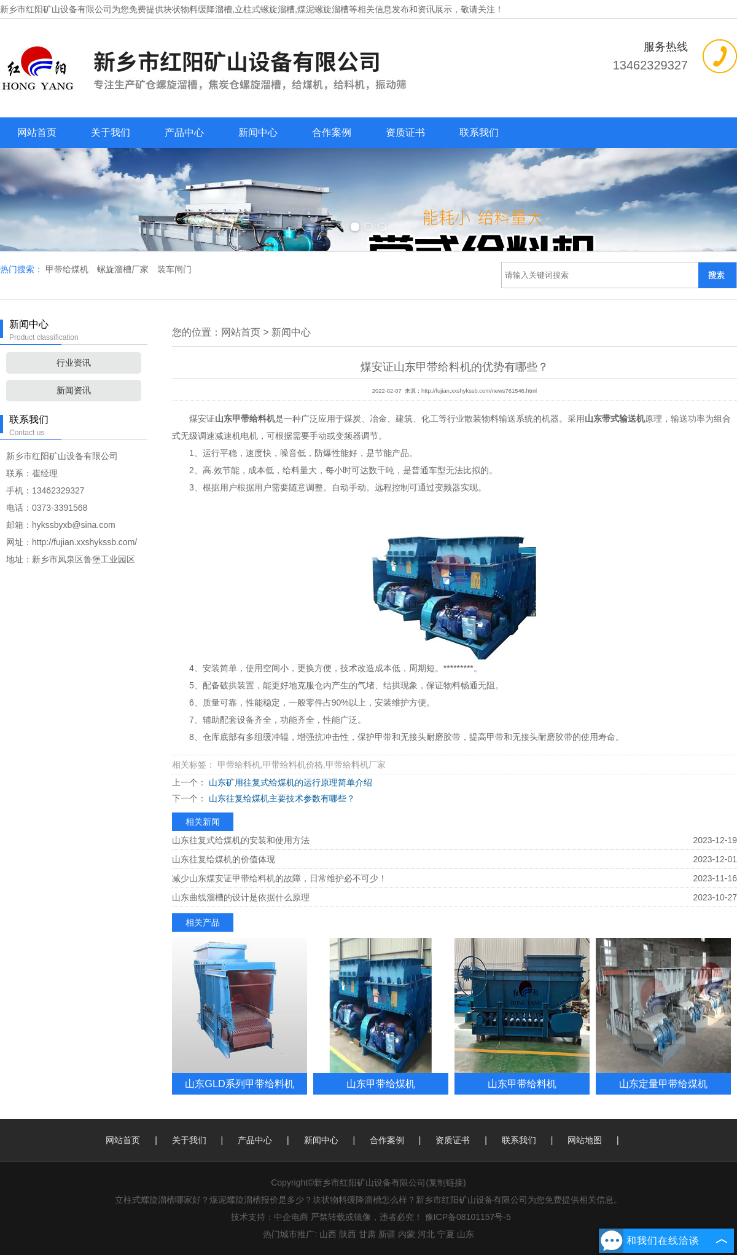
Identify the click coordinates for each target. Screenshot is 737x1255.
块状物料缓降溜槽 (197, 9)
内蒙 (406, 1234)
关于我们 (110, 132)
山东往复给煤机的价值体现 (223, 859)
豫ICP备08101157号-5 (468, 1217)
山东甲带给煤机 (380, 1083)
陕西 (347, 1234)
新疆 (387, 1234)
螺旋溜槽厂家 (124, 269)
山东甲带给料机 (522, 1083)
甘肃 (367, 1234)
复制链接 (446, 1182)
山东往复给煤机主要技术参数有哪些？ (280, 798)
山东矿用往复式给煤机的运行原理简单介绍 (289, 782)
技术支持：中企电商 (269, 1217)
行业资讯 (74, 363)
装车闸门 (174, 269)
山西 (328, 1234)
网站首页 (37, 132)
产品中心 (184, 132)
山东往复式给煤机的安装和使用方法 (241, 840)
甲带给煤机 (68, 269)
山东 (465, 1234)
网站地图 (584, 1140)
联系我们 (479, 132)
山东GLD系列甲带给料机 (239, 1083)
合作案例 (331, 132)
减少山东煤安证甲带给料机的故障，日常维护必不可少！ (279, 878)
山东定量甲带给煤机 (663, 1083)
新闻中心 (258, 132)
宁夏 (445, 1234)
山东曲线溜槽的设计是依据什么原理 (241, 897)
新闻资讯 (74, 390)
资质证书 (405, 132)
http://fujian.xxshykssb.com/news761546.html (479, 391)
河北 (426, 1234)
